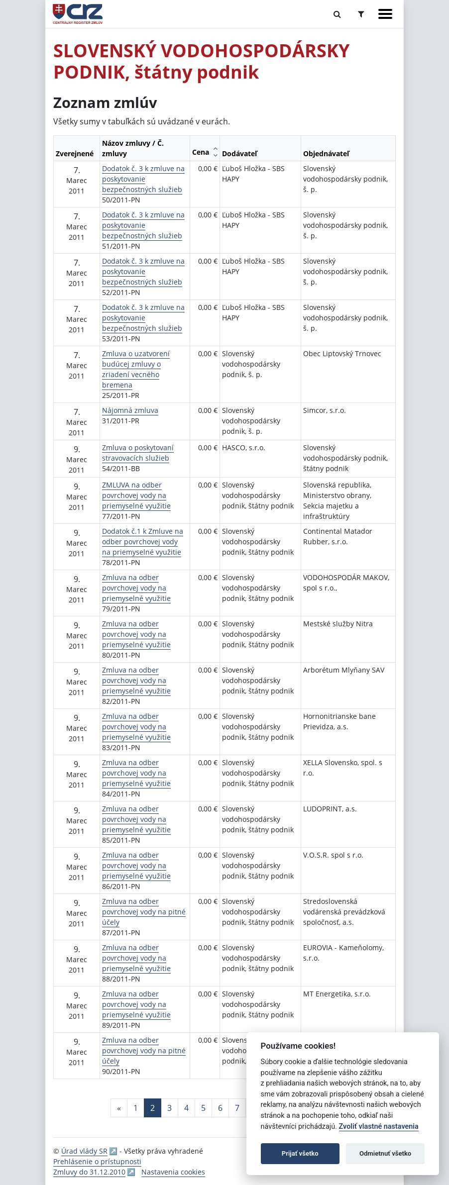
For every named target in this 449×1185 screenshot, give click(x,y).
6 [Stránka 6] (220, 1107)
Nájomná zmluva (130, 410)
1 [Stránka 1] (135, 1107)
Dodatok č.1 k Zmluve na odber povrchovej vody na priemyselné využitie (142, 541)
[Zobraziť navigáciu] (385, 13)
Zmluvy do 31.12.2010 (89, 1172)
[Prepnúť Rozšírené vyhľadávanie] (361, 13)
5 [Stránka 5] (203, 1107)
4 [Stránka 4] (186, 1107)
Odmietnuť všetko (385, 1153)
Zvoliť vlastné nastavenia (379, 1126)
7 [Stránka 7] (237, 1107)
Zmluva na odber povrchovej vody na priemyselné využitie (136, 588)
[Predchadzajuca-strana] (119, 1107)
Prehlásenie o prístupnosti (97, 1161)
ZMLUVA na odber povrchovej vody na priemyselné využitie (136, 495)
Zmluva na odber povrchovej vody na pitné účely (144, 911)
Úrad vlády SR (84, 1151)
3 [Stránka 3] (169, 1107)
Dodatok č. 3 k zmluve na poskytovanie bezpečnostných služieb (143, 179)
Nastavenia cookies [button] (173, 1172)
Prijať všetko (300, 1153)
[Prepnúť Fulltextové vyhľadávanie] (337, 13)
